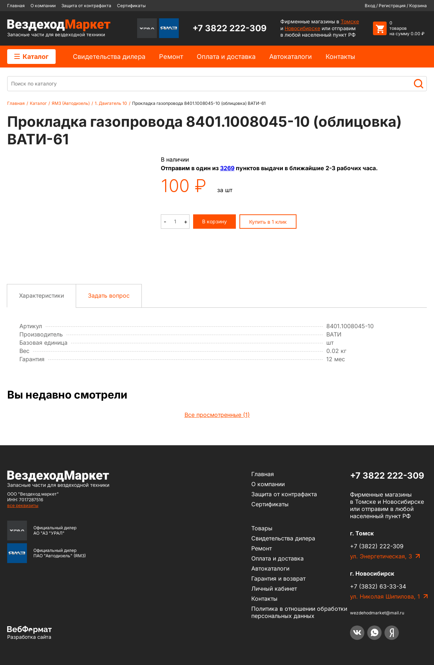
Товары (261, 528)
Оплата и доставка (226, 56)
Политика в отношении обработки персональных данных (299, 612)
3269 (227, 168)
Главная (16, 5)
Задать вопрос (109, 295)
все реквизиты (22, 505)
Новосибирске (302, 28)
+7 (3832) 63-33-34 (378, 586)
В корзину (214, 221)
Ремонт (171, 56)
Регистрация (392, 5)
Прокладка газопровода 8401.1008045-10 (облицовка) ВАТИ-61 (199, 103)
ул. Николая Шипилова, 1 (385, 596)
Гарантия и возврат (278, 578)
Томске (350, 21)
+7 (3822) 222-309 (376, 546)
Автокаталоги (290, 56)
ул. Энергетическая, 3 (381, 556)
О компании (43, 5)
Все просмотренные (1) (217, 414)
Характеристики (41, 295)
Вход (370, 5)
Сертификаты (131, 5)
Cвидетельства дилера (109, 56)
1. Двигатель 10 (111, 103)
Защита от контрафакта (86, 5)
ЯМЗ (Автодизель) (71, 103)
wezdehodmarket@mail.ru (377, 612)
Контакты (340, 56)
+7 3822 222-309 (229, 28)
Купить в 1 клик (268, 222)
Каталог (31, 56)
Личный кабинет (274, 588)
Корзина (418, 5)
